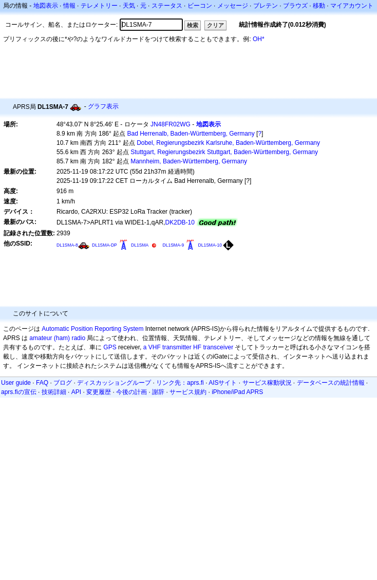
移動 (319, 5)
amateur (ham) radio (57, 338)
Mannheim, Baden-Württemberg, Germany (188, 161)
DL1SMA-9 (173, 245)
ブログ (62, 382)
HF (197, 347)
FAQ (42, 382)
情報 (69, 5)
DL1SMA (139, 245)
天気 (129, 5)
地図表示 (45, 5)
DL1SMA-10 (210, 245)
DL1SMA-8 (67, 245)
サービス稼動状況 (267, 382)
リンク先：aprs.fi (180, 382)
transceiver (218, 347)
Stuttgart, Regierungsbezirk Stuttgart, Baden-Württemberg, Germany (224, 152)
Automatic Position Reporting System (92, 328)
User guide (16, 382)
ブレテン (265, 5)
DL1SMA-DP (104, 245)
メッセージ (232, 5)
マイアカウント (351, 5)
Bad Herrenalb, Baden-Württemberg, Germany (191, 133)
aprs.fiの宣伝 (18, 392)
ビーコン (199, 5)
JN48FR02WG (170, 124)
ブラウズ (295, 5)
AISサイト (223, 382)
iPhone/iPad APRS (237, 392)
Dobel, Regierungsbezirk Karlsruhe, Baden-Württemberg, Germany (228, 142)
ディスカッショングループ (114, 382)
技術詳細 (54, 392)
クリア (215, 25)
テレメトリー (99, 5)
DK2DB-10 (180, 222)
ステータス (167, 5)
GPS (109, 347)
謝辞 (158, 392)
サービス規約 (187, 392)
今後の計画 (131, 392)
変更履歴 (98, 392)
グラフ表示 (103, 106)
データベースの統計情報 (331, 382)
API (76, 392)
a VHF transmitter (167, 347)
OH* (259, 39)
